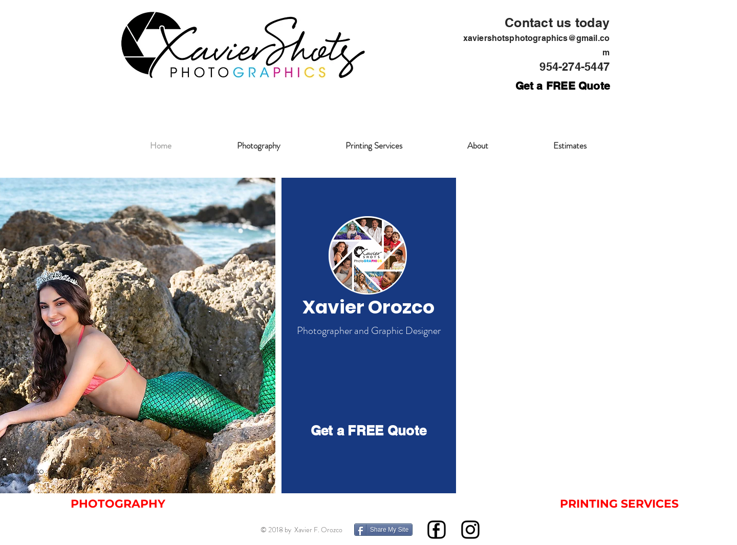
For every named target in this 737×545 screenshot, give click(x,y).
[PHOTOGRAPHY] (118, 504)
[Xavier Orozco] (368, 307)
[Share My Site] (383, 529)
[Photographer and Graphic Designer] (368, 331)
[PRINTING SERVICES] (619, 504)
